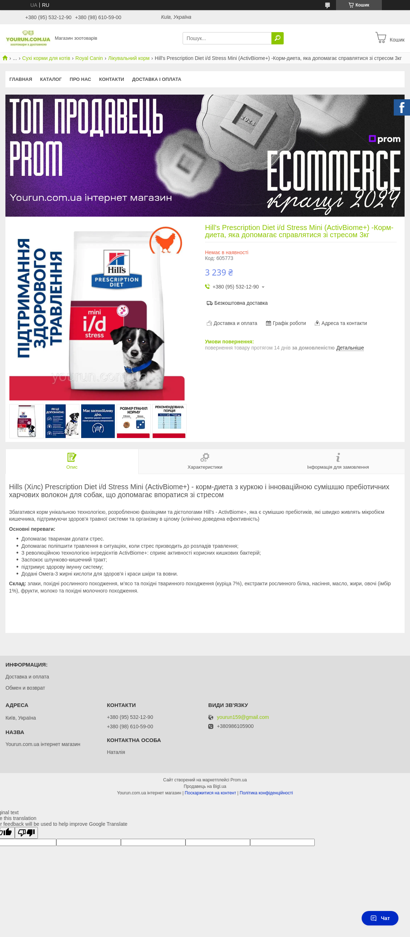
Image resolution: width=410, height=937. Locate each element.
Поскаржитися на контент (210, 792)
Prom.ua (239, 779)
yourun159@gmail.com (243, 717)
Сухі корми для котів (46, 58)
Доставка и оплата (27, 677)
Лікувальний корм (129, 58)
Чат (380, 918)
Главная (20, 79)
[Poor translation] (26, 833)
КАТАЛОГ (51, 79)
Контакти (111, 79)
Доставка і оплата (156, 79)
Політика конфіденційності (266, 792)
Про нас (80, 79)
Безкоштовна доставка (241, 303)
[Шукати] (277, 38)
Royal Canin (89, 58)
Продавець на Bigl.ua (205, 786)
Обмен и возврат (25, 688)
